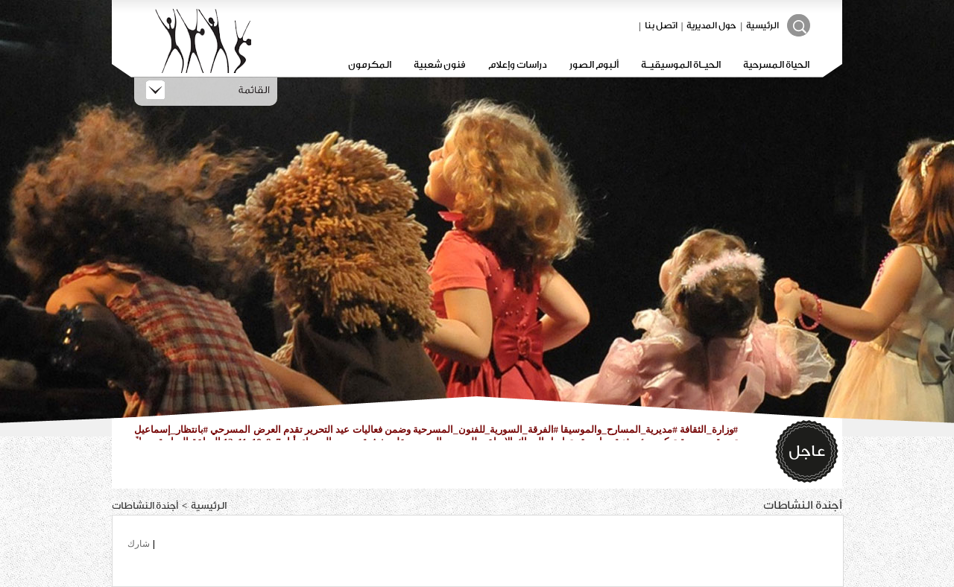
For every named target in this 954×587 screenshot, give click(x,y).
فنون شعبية (440, 64)
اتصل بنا (661, 25)
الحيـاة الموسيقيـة (681, 64)
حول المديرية (711, 25)
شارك (138, 544)
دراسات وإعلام (517, 64)
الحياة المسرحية (776, 64)
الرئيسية (762, 25)
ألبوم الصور (594, 64)
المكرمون (369, 64)
